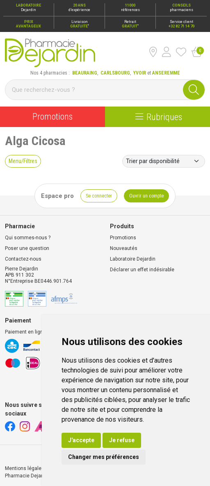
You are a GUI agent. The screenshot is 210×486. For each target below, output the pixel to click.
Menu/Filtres (23, 161)
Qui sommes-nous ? (27, 238)
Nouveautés (123, 248)
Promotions (52, 116)
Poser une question (27, 248)
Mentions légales (24, 468)
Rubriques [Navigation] (158, 116)
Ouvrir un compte (146, 196)
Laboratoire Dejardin (132, 259)
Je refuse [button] (122, 440)
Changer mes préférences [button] (103, 457)
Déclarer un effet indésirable (142, 270)
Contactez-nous (23, 259)
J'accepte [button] (81, 440)
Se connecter (99, 196)
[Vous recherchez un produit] (94, 90)
